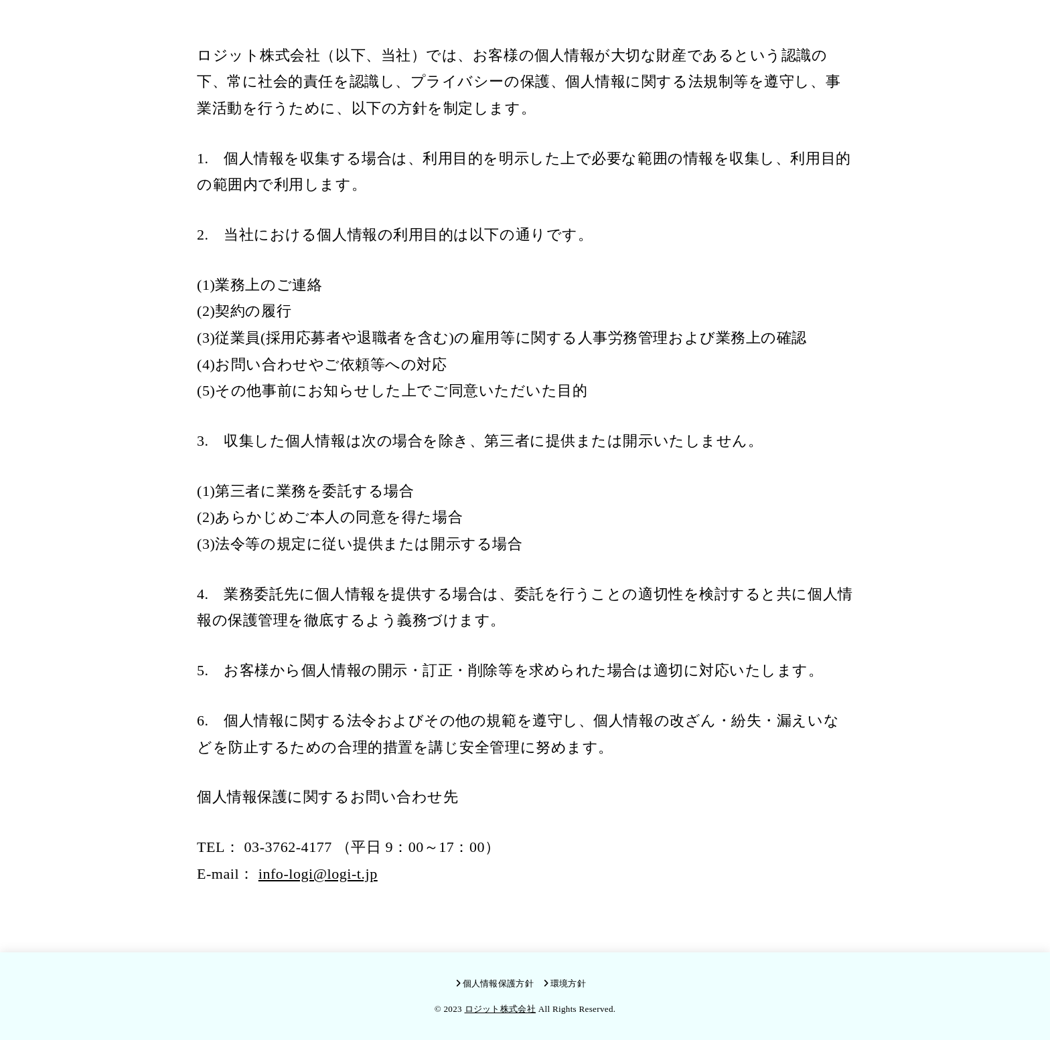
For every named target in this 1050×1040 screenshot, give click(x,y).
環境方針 (568, 983)
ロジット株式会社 (500, 1009)
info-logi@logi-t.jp (318, 873)
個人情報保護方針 (498, 983)
